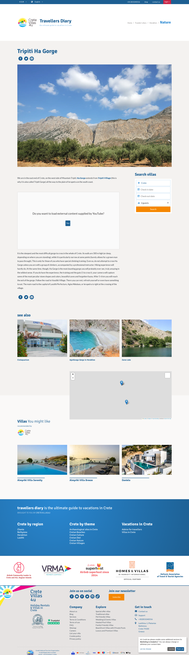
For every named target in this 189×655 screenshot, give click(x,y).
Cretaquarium (23, 360)
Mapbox (149, 418)
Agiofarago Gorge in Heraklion (82, 360)
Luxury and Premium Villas (107, 630)
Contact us (141, 611)
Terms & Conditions (78, 619)
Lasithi (20, 537)
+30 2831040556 (133, 2)
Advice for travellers (132, 529)
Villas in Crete (129, 532)
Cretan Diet (75, 537)
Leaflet (144, 418)
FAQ (71, 625)
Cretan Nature (77, 540)
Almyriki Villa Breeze (81, 480)
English (39, 2)
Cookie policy (75, 636)
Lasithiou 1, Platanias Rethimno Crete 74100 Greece (147, 627)
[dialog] (162, 645)
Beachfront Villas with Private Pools (110, 628)
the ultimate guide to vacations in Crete (56, 25)
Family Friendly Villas (104, 625)
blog (146, 2)
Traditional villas (102, 614)
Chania (20, 529)
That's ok (180, 649)
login (167, 2)
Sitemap (73, 628)
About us (73, 611)
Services (73, 617)
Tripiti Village (104, 178)
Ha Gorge (81, 178)
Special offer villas (103, 611)
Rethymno (22, 532)
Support (140, 615)
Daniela (126, 480)
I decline (171, 649)
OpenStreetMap (155, 418)
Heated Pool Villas (103, 622)
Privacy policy (75, 639)
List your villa (75, 633)
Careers (73, 630)
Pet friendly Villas (103, 617)
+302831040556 (144, 619)
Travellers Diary (55, 21)
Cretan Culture (77, 535)
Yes (67, 223)
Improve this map (167, 418)
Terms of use (75, 622)
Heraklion (22, 535)
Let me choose (145, 649)
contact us (156, 2)
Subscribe (116, 597)
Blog (71, 614)
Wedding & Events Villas (106, 619)
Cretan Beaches (77, 532)
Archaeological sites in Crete (84, 529)
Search (153, 209)
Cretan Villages (77, 543)
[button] (121, 383)
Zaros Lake (126, 360)
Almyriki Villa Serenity (29, 480)
